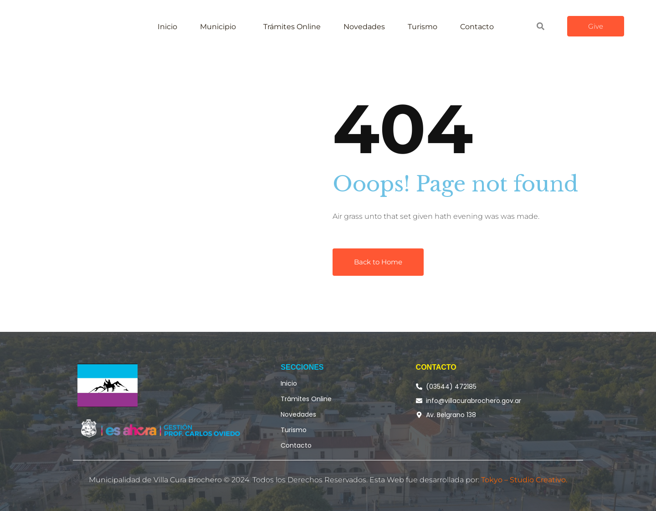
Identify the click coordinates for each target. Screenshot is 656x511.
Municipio (218, 26)
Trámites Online (292, 26)
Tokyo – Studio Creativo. (524, 479)
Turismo (422, 26)
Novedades (364, 26)
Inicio (167, 26)
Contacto (477, 26)
